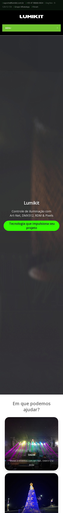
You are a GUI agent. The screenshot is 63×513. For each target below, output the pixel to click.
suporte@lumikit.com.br (13, 3)
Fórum (35, 7)
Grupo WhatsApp (22, 7)
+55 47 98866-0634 (35, 3)
